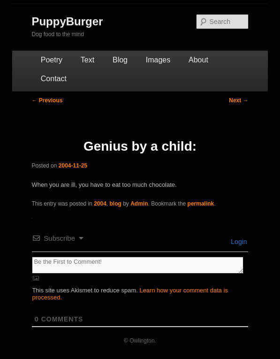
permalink (201, 203)
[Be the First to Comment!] (137, 265)
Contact (54, 79)
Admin (139, 203)
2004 (100, 203)
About (198, 60)
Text (87, 60)
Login (238, 241)
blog (115, 203)
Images (158, 60)
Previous (46, 100)
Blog (120, 60)
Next (238, 100)
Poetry (51, 60)
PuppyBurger (67, 21)
